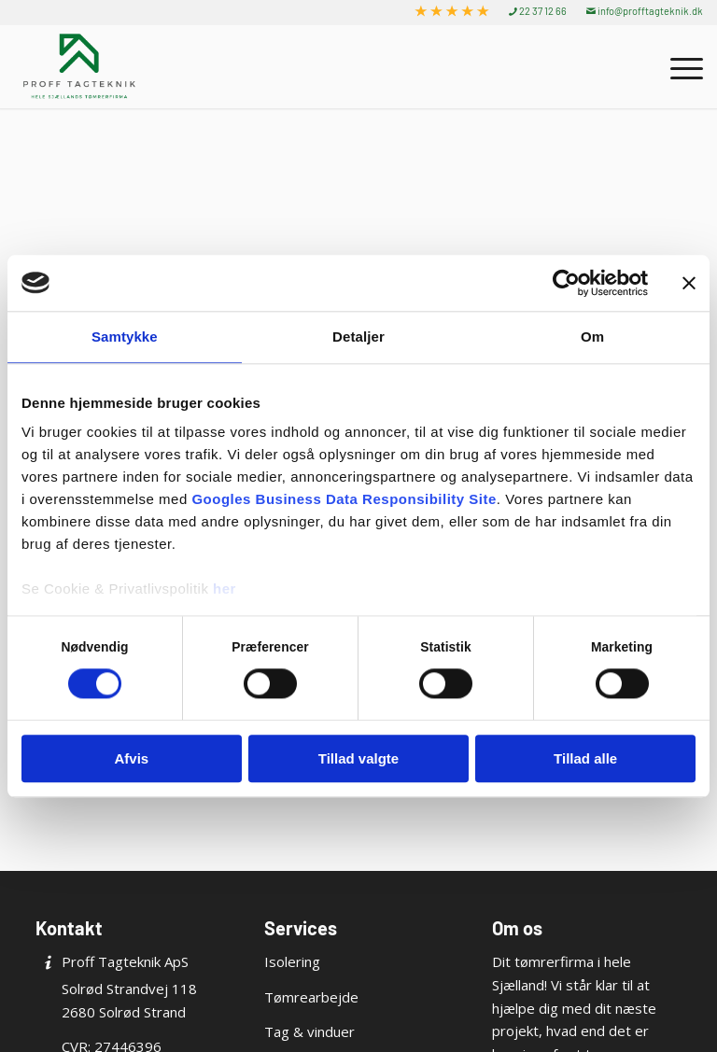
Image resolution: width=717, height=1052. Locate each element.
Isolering (292, 961)
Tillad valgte (358, 758)
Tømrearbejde (311, 997)
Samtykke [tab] (124, 336)
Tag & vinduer (309, 1031)
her (224, 588)
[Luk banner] (689, 282)
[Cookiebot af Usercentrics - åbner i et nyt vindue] (566, 283)
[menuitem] (452, 12)
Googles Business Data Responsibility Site (343, 499)
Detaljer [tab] (358, 336)
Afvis (131, 758)
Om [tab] (592, 336)
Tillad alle (585, 758)
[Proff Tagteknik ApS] (79, 66)
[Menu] (677, 66)
